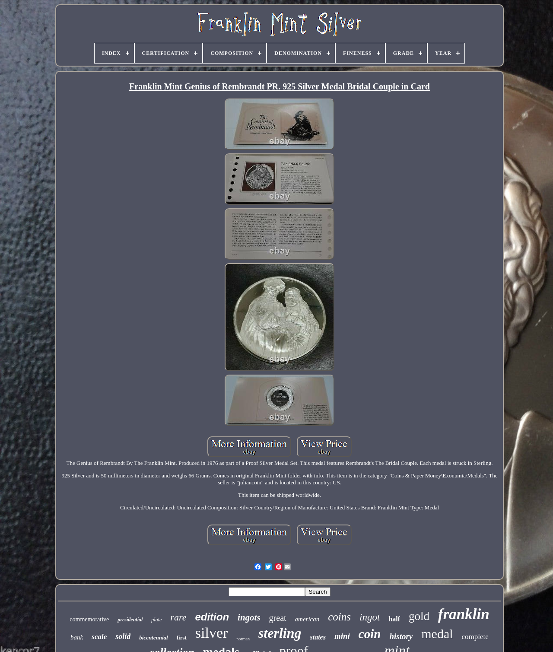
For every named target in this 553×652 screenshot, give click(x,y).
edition (212, 617)
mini (342, 636)
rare (178, 617)
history (401, 636)
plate (156, 620)
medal (437, 634)
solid (122, 636)
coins (339, 617)
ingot (369, 617)
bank (76, 637)
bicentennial (153, 637)
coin (370, 634)
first (182, 637)
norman (243, 638)
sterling (280, 633)
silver (211, 633)
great (277, 618)
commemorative (89, 619)
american (307, 619)
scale (99, 637)
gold (419, 616)
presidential (130, 620)
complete (475, 637)
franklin (463, 614)
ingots (249, 617)
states (317, 637)
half (394, 619)
